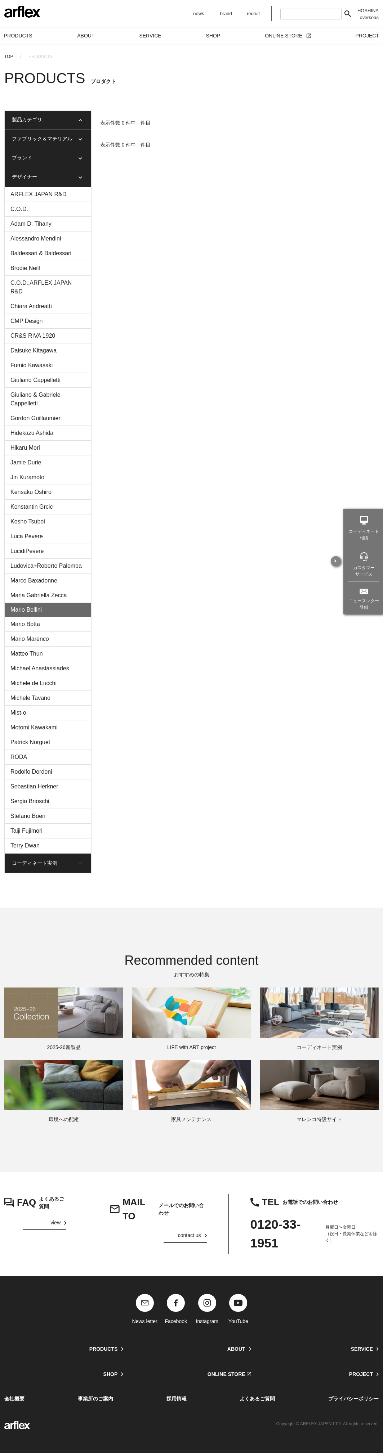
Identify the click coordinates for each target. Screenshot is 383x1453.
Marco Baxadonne (33, 580)
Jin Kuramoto (27, 477)
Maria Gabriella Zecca (38, 595)
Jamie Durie (25, 462)
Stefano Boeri (27, 816)
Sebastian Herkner (34, 786)
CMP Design (26, 321)
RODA (18, 757)
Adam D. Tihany (31, 224)
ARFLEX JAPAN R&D (38, 194)
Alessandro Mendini (35, 238)
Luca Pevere (26, 536)
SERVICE (362, 1349)
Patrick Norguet (30, 742)
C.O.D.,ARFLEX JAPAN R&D (41, 287)
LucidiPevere (27, 551)
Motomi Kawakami (34, 727)
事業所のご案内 (95, 1399)
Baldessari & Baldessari (40, 253)
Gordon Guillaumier (35, 418)
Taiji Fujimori (26, 831)
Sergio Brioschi (29, 801)
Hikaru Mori (25, 448)
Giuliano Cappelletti (35, 380)
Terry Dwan (25, 845)
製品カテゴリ (27, 119)
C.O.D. (19, 209)
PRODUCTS (103, 1349)
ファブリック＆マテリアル (42, 138)
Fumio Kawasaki (31, 365)
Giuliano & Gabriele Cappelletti (35, 399)
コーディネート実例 (34, 863)
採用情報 (176, 1399)
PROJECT (361, 1374)
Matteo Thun (26, 654)
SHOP (110, 1374)
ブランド (22, 158)
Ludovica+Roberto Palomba (46, 566)
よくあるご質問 (257, 1399)
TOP (8, 56)
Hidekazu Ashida (31, 433)
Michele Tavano (30, 698)
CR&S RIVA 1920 (32, 336)
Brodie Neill (25, 268)
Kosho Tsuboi (27, 521)
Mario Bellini (26, 610)
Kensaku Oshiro (31, 492)
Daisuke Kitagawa (33, 350)
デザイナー (24, 177)
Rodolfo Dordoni (31, 772)
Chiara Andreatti (31, 306)
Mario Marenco (29, 639)
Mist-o (18, 713)
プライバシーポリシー (353, 1399)
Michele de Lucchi (33, 683)
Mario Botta (25, 624)
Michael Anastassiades (39, 668)
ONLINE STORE (226, 1374)
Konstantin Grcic (31, 507)
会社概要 (14, 1399)
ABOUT (236, 1349)
